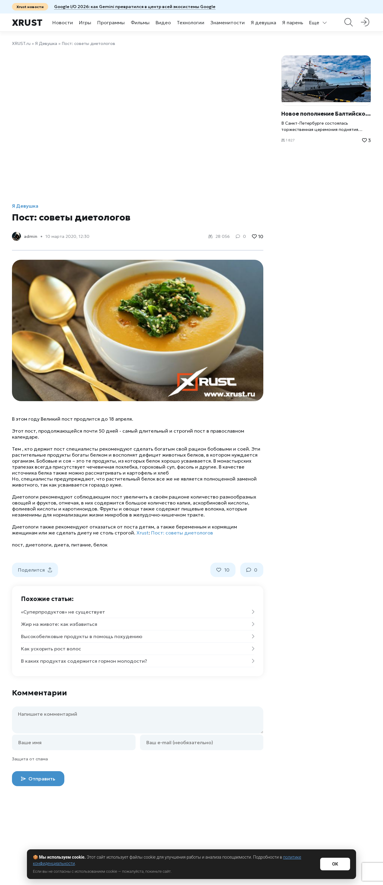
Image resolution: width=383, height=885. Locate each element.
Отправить (38, 779)
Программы (111, 22)
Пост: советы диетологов (182, 533)
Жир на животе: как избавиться (137, 624)
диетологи (38, 545)
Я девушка (263, 22)
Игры (85, 22)
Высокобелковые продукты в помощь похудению (137, 636)
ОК (335, 864)
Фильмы (140, 22)
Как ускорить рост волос (137, 649)
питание (81, 545)
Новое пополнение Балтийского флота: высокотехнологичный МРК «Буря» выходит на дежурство (326, 113)
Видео (163, 22)
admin (30, 236)
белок (100, 545)
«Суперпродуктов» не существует (137, 612)
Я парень (292, 22)
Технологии (190, 22)
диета (61, 545)
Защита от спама (30, 759)
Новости (62, 22)
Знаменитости (227, 22)
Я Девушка (46, 43)
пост (17, 545)
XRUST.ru (21, 43)
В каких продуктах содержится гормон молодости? (137, 661)
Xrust (27, 22)
